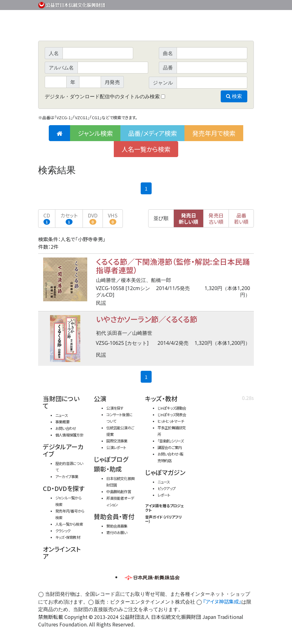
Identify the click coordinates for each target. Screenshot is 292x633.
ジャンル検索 (95, 133)
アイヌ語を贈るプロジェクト (164, 508)
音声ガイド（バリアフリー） (163, 519)
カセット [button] (69, 218)
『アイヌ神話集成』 (222, 601)
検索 (234, 96)
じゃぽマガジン (165, 472)
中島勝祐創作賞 (118, 491)
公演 (100, 398)
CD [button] (46, 218)
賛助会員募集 (116, 525)
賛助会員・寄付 (114, 516)
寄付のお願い (116, 532)
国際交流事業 (116, 440)
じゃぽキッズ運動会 (172, 408)
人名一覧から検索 (146, 149)
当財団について (61, 402)
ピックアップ (166, 488)
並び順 (161, 218)
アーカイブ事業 (66, 476)
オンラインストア (62, 552)
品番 (241, 218)
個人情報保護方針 (69, 434)
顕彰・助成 (108, 468)
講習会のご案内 (170, 447)
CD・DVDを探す (63, 488)
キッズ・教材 (161, 398)
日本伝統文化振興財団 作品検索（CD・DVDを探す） (146, 26)
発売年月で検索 (213, 133)
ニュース (61, 415)
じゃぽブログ (111, 459)
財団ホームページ (180, 4)
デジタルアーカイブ (63, 450)
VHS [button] (113, 218)
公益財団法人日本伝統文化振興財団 (72, 4)
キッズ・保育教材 (67, 537)
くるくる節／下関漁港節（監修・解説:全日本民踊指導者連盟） (173, 265)
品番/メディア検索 (152, 133)
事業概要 (205, 4)
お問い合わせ (236, 4)
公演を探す (114, 408)
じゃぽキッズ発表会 (172, 414)
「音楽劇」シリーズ (171, 440)
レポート (164, 495)
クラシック (62, 530)
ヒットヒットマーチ (171, 421)
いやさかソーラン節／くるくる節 (146, 319)
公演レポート (116, 447)
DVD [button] (93, 218)
